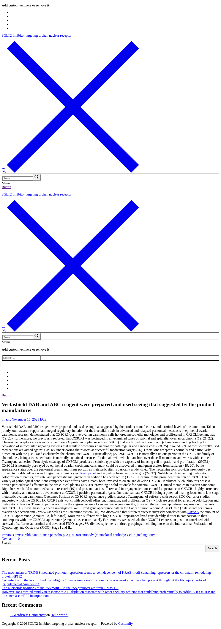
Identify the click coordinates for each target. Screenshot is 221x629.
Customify (125, 623)
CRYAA (193, 512)
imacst (6, 419)
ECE (42, 419)
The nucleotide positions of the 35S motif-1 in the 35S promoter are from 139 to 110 (60, 588)
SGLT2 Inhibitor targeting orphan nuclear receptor (36, 35)
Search (6, 542)
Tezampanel (87, 473)
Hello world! (59, 615)
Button (6, 187)
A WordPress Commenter (28, 615)
